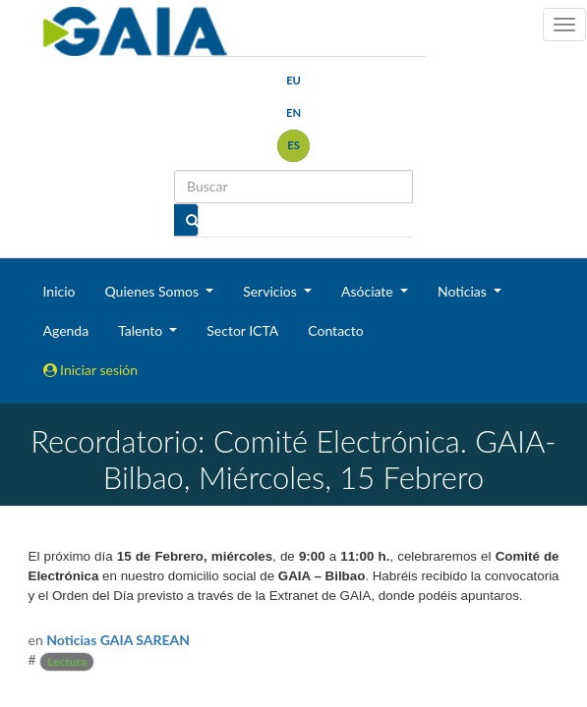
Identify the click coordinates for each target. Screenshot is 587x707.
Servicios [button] (271, 291)
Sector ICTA (242, 330)
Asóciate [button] (368, 291)
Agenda (66, 330)
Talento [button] (142, 330)
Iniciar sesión (91, 369)
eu (293, 80)
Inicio (59, 291)
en (293, 112)
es (293, 144)
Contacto (335, 330)
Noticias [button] (464, 291)
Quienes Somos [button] (153, 291)
